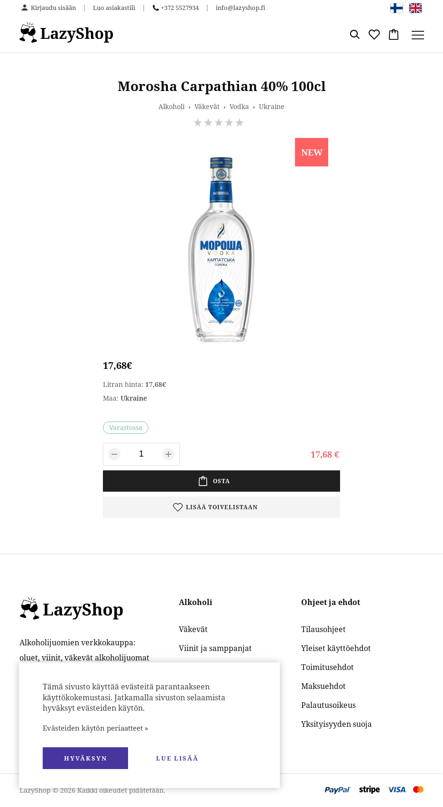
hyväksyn (85, 758)
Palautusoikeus (328, 705)
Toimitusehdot (327, 667)
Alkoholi (171, 106)
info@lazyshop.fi (240, 7)
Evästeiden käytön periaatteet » (95, 728)
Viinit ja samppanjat (215, 648)
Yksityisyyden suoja (336, 724)
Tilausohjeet (323, 629)
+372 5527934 (180, 7)
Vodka (239, 106)
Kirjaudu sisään (53, 7)
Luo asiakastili (114, 7)
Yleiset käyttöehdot (336, 648)
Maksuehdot (323, 686)
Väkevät (207, 106)
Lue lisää (177, 758)
